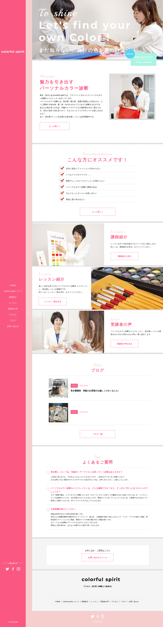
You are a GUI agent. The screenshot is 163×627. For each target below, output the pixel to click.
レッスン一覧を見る (51, 309)
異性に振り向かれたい (75, 206)
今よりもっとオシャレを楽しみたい (81, 200)
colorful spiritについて (13, 291)
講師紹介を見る (123, 263)
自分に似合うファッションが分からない (83, 175)
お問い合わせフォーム (97, 557)
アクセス (13, 314)
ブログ (13, 320)
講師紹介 (13, 297)
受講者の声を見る (123, 351)
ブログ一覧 (97, 441)
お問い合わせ (13, 326)
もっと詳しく (52, 127)
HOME (13, 285)
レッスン (13, 303)
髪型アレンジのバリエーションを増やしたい (85, 188)
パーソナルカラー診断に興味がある (81, 194)
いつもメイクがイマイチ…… (78, 182)
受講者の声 (13, 309)
